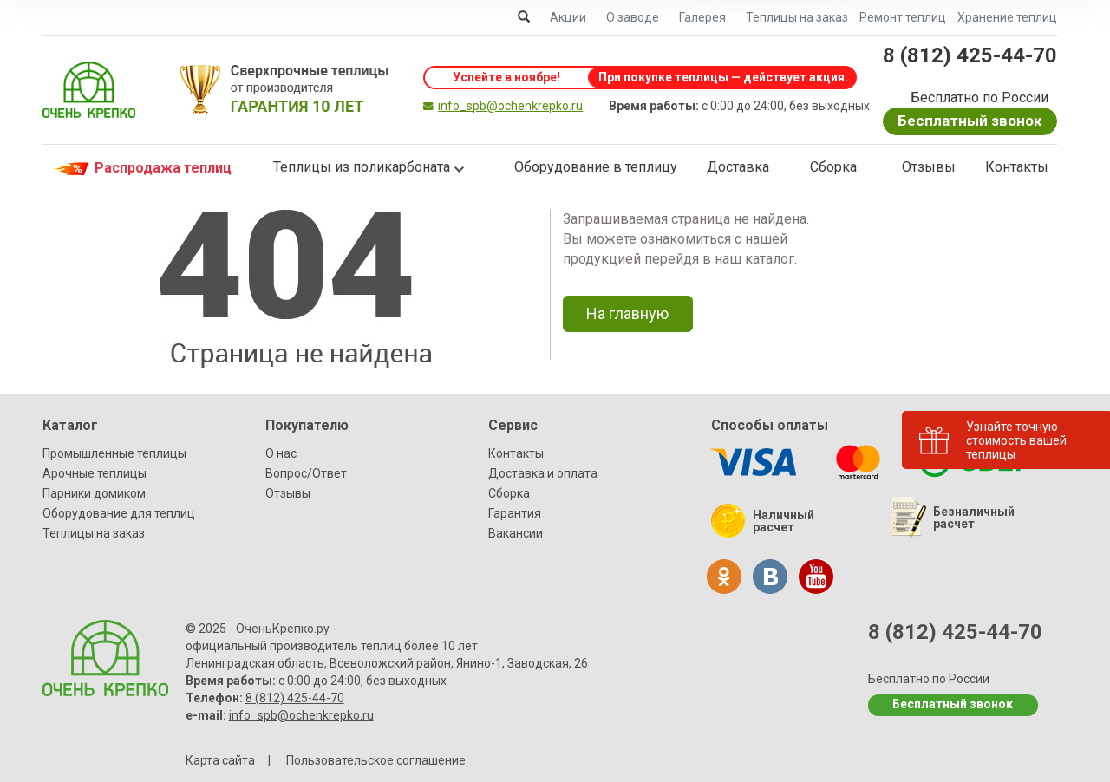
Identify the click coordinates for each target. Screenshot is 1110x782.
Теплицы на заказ (797, 17)
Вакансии (515, 533)
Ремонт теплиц (902, 17)
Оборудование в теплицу (595, 167)
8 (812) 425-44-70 (970, 55)
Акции (568, 17)
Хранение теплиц (1007, 17)
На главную (627, 313)
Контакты (1016, 167)
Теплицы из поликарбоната (361, 167)
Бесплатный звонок (969, 120)
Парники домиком (94, 493)
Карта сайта (220, 760)
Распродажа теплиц (141, 168)
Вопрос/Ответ (306, 473)
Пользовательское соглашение (376, 760)
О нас (281, 453)
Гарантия (514, 513)
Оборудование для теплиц (118, 513)
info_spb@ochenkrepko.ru (510, 106)
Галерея (702, 17)
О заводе (632, 17)
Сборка (833, 167)
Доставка (738, 167)
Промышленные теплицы (114, 453)
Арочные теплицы (94, 473)
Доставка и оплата (542, 473)
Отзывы (929, 167)
